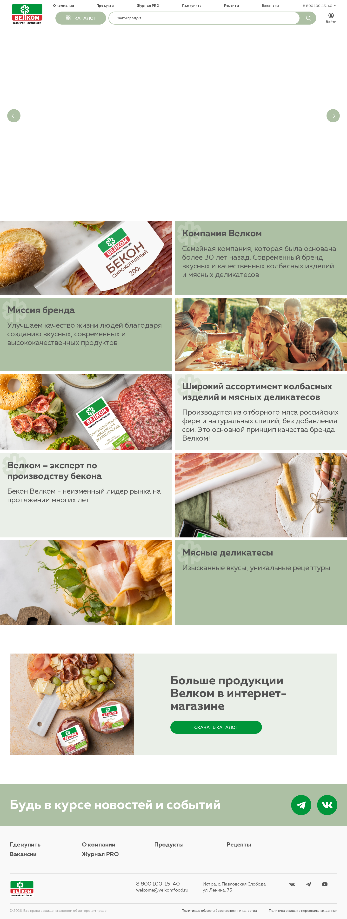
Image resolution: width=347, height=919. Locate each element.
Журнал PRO (148, 5)
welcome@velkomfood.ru (162, 890)
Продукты (105, 5)
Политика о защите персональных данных (303, 910)
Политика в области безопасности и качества (219, 910)
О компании (63, 5)
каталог (80, 18)
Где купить (191, 5)
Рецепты (231, 5)
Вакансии (270, 5)
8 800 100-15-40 (158, 884)
